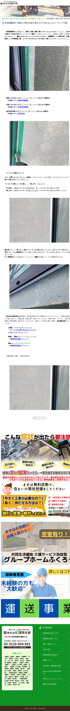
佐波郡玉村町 (13, 672)
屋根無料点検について (50, 638)
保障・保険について (49, 644)
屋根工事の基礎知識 (49, 684)
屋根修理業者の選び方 (50, 655)
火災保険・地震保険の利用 (52, 666)
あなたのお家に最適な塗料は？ (52, 672)
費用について (47, 660)
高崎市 (12, 656)
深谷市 (11, 676)
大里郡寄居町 (23, 678)
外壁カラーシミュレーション (52, 679)
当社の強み (46, 649)
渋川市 (22, 660)
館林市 (22, 658)
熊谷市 (16, 676)
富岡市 (11, 658)
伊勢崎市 (24, 656)
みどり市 (10, 660)
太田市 (16, 658)
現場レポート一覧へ (39, 418)
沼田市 (16, 660)
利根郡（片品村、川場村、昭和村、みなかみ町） (17, 670)
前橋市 (18, 656)
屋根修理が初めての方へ (51, 633)
